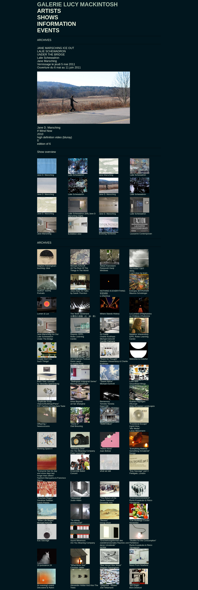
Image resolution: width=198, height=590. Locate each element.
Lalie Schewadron (48, 57)
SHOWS (47, 17)
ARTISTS (49, 11)
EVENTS (48, 30)
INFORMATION (56, 24)
